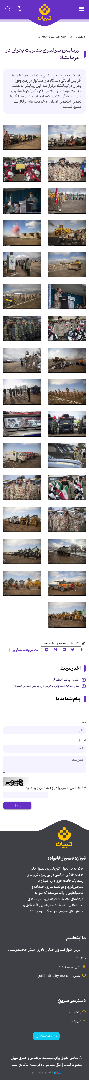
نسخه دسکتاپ (46, 1036)
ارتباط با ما (74, 1012)
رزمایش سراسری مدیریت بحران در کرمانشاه (42, 54)
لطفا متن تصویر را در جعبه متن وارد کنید (56, 788)
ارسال (17, 805)
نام (84, 722)
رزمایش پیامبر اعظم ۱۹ (66, 679)
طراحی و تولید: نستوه (46, 1073)
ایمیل (81, 740)
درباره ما (76, 1021)
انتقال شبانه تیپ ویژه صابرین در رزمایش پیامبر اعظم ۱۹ (46, 685)
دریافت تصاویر (25, 650)
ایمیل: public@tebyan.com (59, 976)
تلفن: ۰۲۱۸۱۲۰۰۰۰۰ (69, 967)
